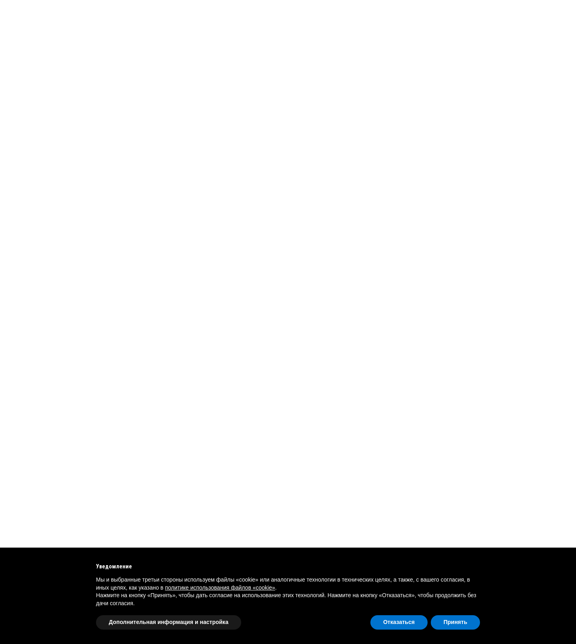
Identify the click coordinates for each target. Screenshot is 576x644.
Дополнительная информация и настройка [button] (168, 622)
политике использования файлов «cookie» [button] (220, 587)
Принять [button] (455, 622)
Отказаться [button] (399, 622)
